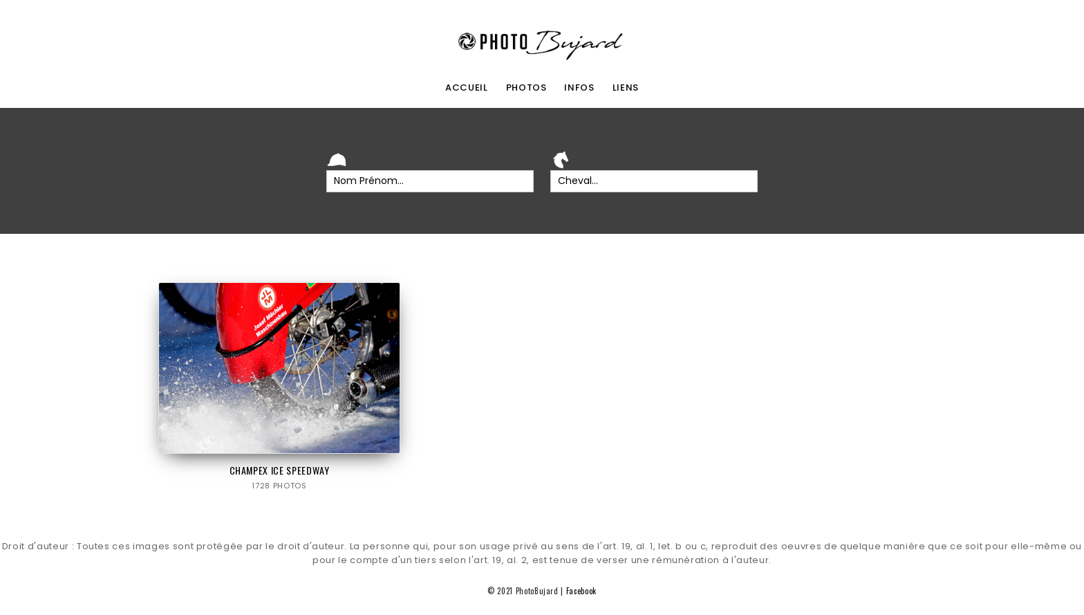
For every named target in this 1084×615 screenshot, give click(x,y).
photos (526, 88)
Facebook (581, 590)
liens (626, 88)
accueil (466, 88)
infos (579, 88)
